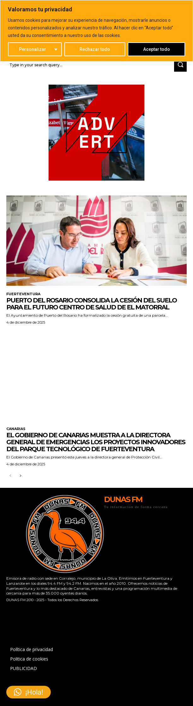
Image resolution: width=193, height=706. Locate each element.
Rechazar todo (94, 49)
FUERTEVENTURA (23, 294)
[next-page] (20, 476)
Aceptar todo (156, 49)
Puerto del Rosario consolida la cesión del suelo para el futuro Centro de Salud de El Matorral (91, 303)
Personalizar (32, 49)
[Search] (180, 65)
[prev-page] (10, 476)
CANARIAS (16, 429)
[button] (28, 692)
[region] (96, 31)
